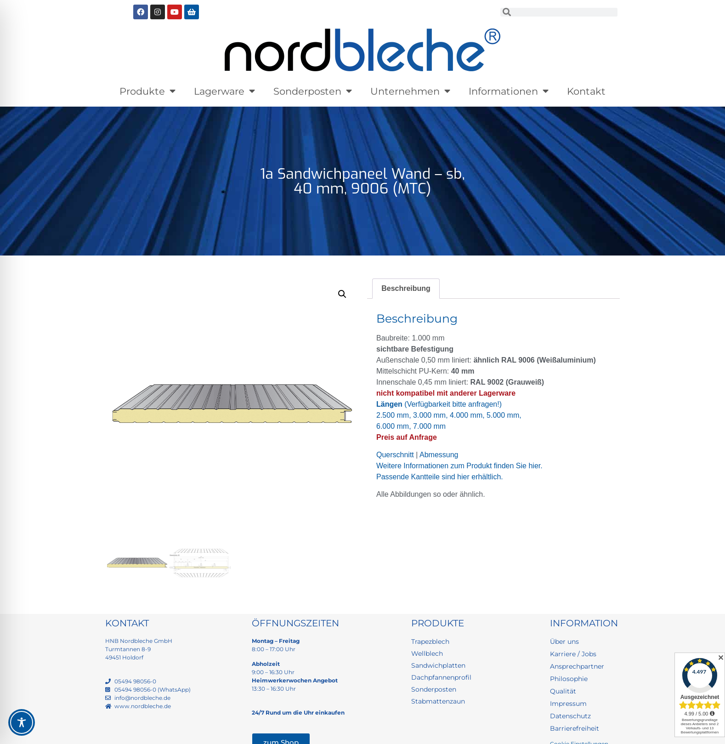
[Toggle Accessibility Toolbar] (21, 722)
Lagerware (224, 91)
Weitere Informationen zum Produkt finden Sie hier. (459, 466)
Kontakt (586, 91)
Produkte (147, 91)
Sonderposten (312, 91)
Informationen (509, 91)
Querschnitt (395, 455)
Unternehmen (410, 91)
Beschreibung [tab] (405, 288)
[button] (342, 294)
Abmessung (439, 455)
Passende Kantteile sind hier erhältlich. (439, 477)
